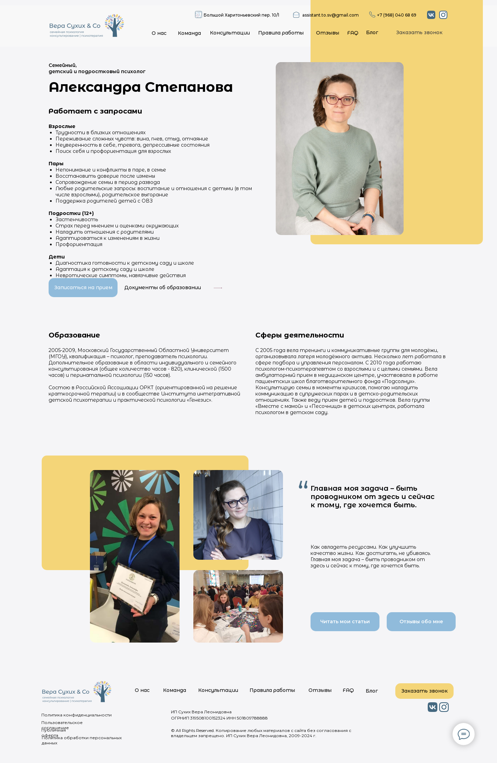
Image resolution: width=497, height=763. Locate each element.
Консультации (230, 33)
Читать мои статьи (345, 621)
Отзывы (327, 33)
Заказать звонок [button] (419, 32)
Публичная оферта (53, 732)
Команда (189, 33)
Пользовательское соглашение (62, 725)
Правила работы (281, 33)
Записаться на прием (83, 287)
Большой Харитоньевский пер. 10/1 (241, 15)
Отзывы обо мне (421, 621)
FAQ (352, 33)
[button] (218, 287)
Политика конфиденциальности (76, 714)
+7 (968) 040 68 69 (396, 15)
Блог (372, 32)
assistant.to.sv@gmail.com (330, 15)
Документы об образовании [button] (162, 287)
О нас (159, 33)
